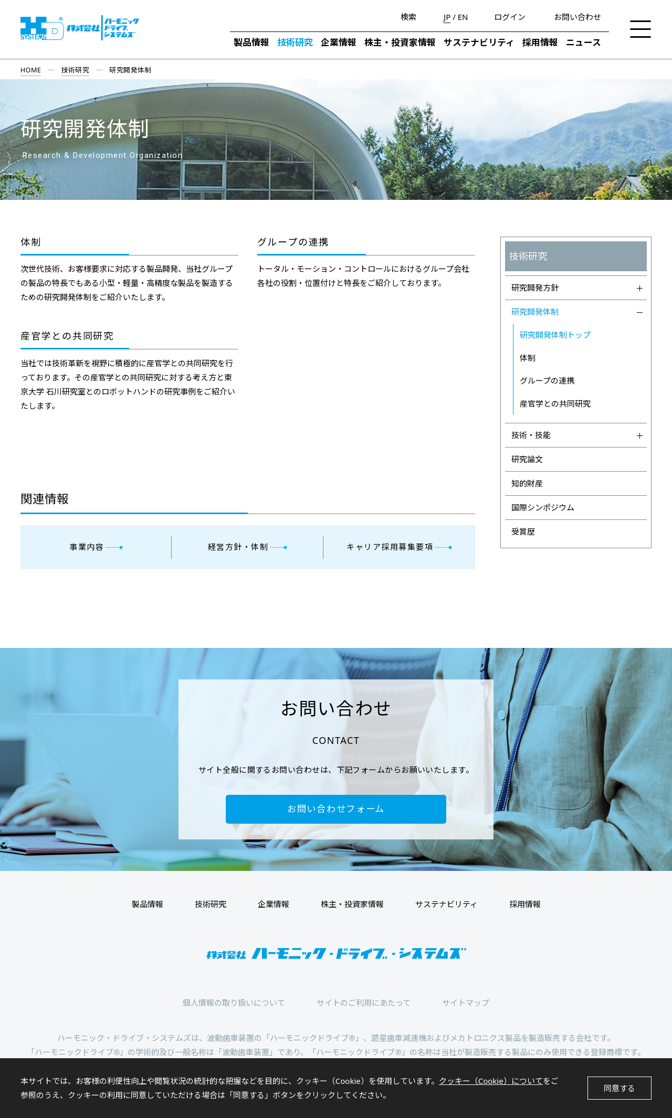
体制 (30, 242)
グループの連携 (293, 242)
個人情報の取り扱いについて (234, 1002)
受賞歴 (523, 531)
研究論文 (527, 459)
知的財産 (527, 483)
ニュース (583, 42)
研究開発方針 (577, 287)
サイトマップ (465, 1002)
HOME (30, 69)
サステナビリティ (479, 42)
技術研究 (295, 42)
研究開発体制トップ (555, 334)
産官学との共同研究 (67, 336)
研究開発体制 (577, 311)
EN (463, 17)
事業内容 (86, 546)
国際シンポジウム (542, 507)
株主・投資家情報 (400, 42)
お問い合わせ (577, 17)
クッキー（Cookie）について (491, 1081)
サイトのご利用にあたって (364, 1002)
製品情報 (251, 42)
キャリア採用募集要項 (389, 546)
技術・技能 (577, 435)
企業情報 (338, 42)
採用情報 (540, 42)
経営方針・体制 (238, 546)
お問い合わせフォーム (336, 809)
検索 (408, 17)
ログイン (510, 17)
